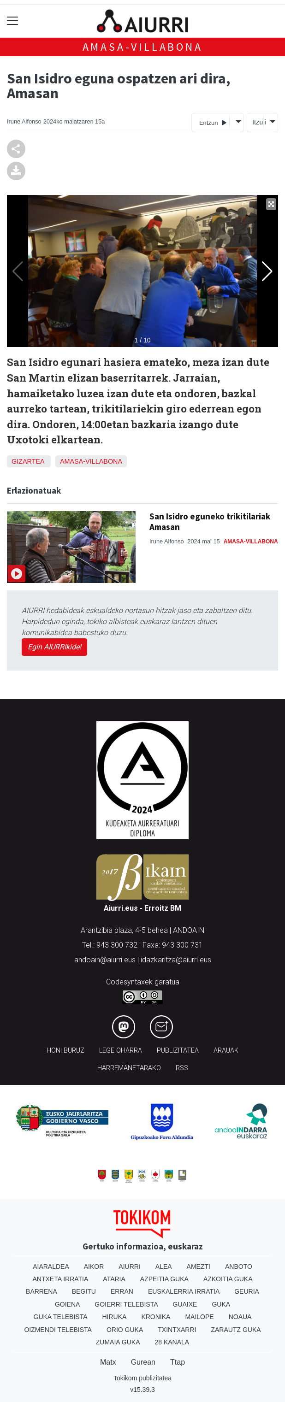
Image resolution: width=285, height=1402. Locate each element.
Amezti (198, 1266)
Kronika (155, 1316)
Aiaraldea (51, 1266)
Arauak (226, 1050)
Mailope (199, 1316)
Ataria (114, 1279)
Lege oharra (120, 1050)
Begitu (84, 1291)
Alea (163, 1266)
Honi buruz (65, 1050)
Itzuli (257, 122)
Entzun (212, 122)
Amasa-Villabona (143, 47)
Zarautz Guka (236, 1329)
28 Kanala (171, 1342)
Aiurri (129, 1266)
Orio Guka (125, 1329)
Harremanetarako (129, 1068)
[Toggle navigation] (13, 21)
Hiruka (114, 1316)
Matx (108, 1362)
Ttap (177, 1362)
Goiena (67, 1304)
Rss (182, 1068)
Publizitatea (178, 1050)
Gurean (143, 1362)
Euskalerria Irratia (184, 1291)
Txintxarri (177, 1329)
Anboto (238, 1266)
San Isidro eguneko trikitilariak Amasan (209, 521)
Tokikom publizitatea (142, 1378)
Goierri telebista (126, 1304)
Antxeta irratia (61, 1279)
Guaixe (185, 1304)
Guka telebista (61, 1316)
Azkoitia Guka (228, 1279)
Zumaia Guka (118, 1342)
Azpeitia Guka (164, 1279)
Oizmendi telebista (58, 1329)
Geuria (246, 1291)
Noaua (240, 1316)
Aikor (94, 1266)
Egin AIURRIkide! (54, 646)
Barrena (41, 1291)
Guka (221, 1304)
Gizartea (28, 461)
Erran (122, 1291)
